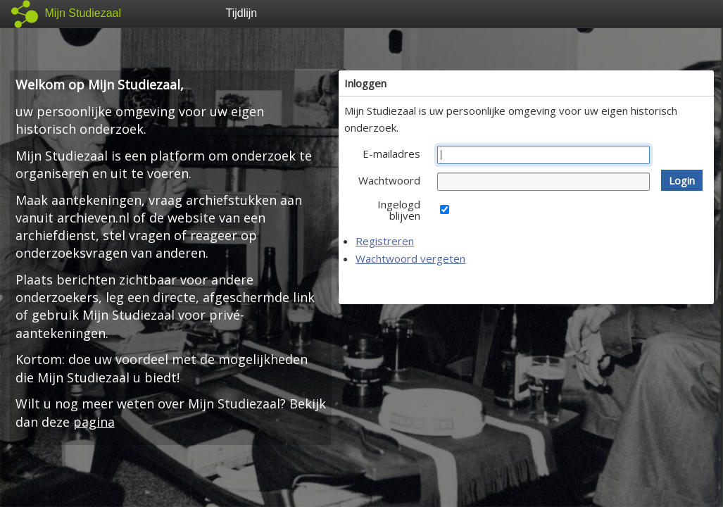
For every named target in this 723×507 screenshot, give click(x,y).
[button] (682, 180)
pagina (94, 421)
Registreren (385, 241)
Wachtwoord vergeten (410, 258)
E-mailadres (391, 153)
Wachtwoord (389, 180)
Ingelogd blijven (398, 210)
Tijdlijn (242, 13)
